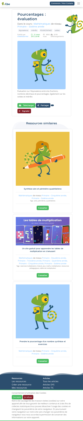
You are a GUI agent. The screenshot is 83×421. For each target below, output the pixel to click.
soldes (57, 30)
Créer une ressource (21, 384)
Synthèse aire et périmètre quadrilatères (43, 189)
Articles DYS (48, 384)
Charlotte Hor (22, 36)
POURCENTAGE (46, 30)
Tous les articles (50, 381)
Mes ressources (19, 387)
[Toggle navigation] (78, 3)
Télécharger (26, 105)
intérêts (34, 30)
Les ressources (19, 381)
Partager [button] (43, 105)
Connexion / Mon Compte (62, 3)
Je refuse (28, 397)
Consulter (42, 208)
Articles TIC (48, 387)
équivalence (23, 30)
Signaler (24, 111)
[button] (52, 105)
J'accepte (17, 397)
